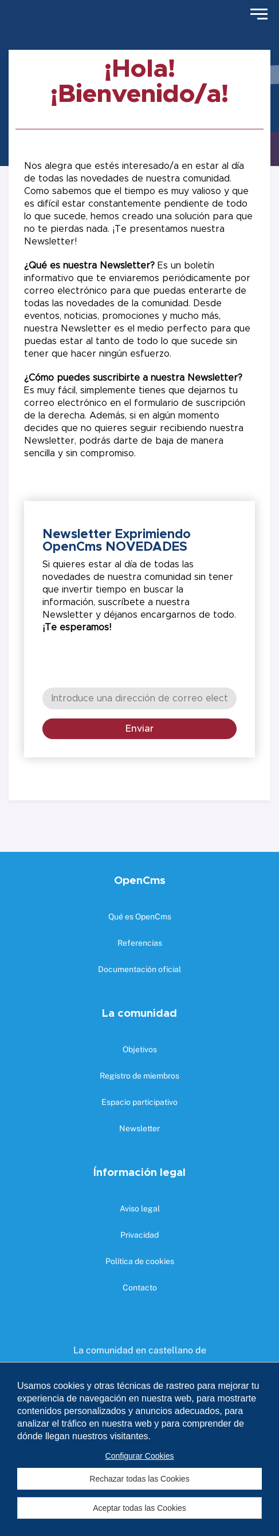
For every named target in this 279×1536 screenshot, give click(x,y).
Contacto (140, 1287)
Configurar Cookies (139, 1455)
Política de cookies (139, 1261)
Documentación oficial (139, 969)
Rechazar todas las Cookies (139, 1478)
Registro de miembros (139, 1075)
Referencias (139, 942)
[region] (139, 1449)
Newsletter (139, 1128)
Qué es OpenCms (139, 916)
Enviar (139, 728)
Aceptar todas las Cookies (139, 1508)
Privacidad (139, 1234)
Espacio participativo (139, 1102)
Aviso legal (140, 1208)
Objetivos (140, 1049)
